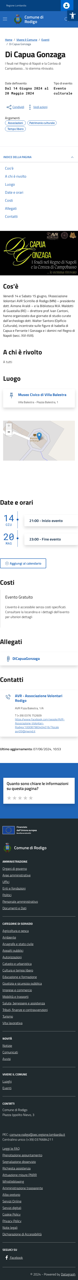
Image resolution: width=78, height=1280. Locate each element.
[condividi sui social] (15, 107)
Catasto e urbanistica (17, 963)
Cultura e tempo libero (17, 970)
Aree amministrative (16, 875)
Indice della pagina (39, 157)
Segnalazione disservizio (19, 1161)
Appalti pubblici (12, 950)
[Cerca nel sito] (67, 19)
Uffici (5, 881)
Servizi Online (11, 1201)
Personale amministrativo (20, 901)
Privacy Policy (11, 1220)
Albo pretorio (11, 1194)
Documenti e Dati (14, 908)
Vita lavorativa (12, 1022)
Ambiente (9, 937)
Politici (6, 894)
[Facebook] (13, 1257)
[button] (72, 15)
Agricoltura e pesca (15, 930)
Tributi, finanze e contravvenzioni (25, 1009)
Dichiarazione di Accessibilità (22, 1234)
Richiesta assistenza (16, 1168)
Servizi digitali (11, 1207)
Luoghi (7, 1081)
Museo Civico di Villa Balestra (42, 394)
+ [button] (8, 426)
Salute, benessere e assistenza (23, 1003)
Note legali (9, 1227)
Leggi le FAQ (11, 1148)
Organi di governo (14, 868)
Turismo (7, 1016)
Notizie (7, 1045)
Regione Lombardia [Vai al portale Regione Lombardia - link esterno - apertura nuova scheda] (16, 5)
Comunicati (10, 1052)
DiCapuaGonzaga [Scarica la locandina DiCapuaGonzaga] (26, 658)
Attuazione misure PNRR (19, 1174)
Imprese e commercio (17, 990)
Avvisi (6, 1058)
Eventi (6, 1087)
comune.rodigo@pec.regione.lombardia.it (37, 1134)
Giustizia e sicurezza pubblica (22, 983)
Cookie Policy (11, 1214)
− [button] (8, 432)
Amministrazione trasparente (22, 1188)
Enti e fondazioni (14, 888)
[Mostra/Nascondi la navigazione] (4, 18)
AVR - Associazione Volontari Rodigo (38, 698)
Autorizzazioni (12, 957)
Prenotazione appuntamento (22, 1155)
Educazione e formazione (19, 976)
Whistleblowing (13, 1181)
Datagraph (68, 1274)
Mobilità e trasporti (15, 996)
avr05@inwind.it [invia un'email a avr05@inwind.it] (25, 731)
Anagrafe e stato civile (17, 943)
